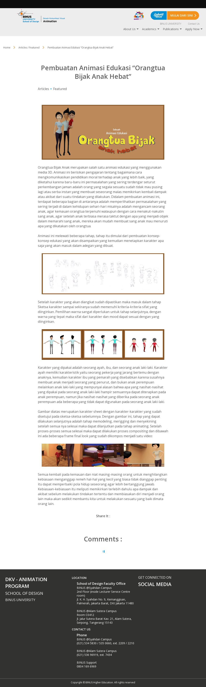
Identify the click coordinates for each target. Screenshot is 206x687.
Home (6, 47)
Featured (60, 88)
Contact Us (193, 23)
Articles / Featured (29, 47)
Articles (43, 88)
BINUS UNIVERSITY (170, 23)
